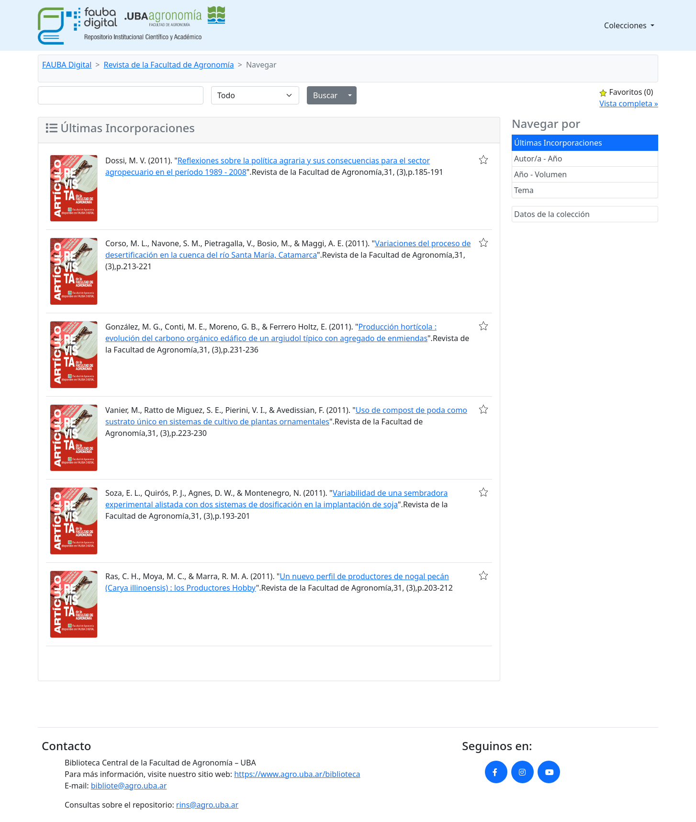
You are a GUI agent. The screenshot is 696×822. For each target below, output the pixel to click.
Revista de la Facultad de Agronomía (169, 64)
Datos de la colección (552, 214)
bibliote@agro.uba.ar (129, 785)
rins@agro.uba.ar (207, 804)
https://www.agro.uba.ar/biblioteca (297, 774)
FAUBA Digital (66, 64)
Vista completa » (628, 103)
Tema (524, 190)
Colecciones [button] (626, 25)
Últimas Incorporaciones (558, 142)
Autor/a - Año (538, 158)
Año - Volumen (540, 174)
